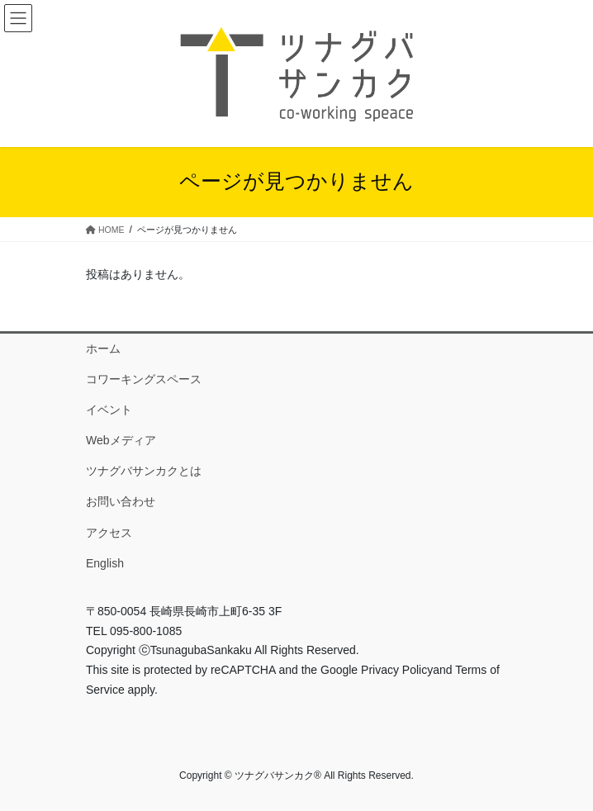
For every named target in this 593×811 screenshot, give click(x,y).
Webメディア (121, 440)
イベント (109, 409)
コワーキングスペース (144, 379)
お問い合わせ (120, 501)
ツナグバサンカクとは (144, 470)
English (105, 563)
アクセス (109, 532)
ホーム (103, 348)
